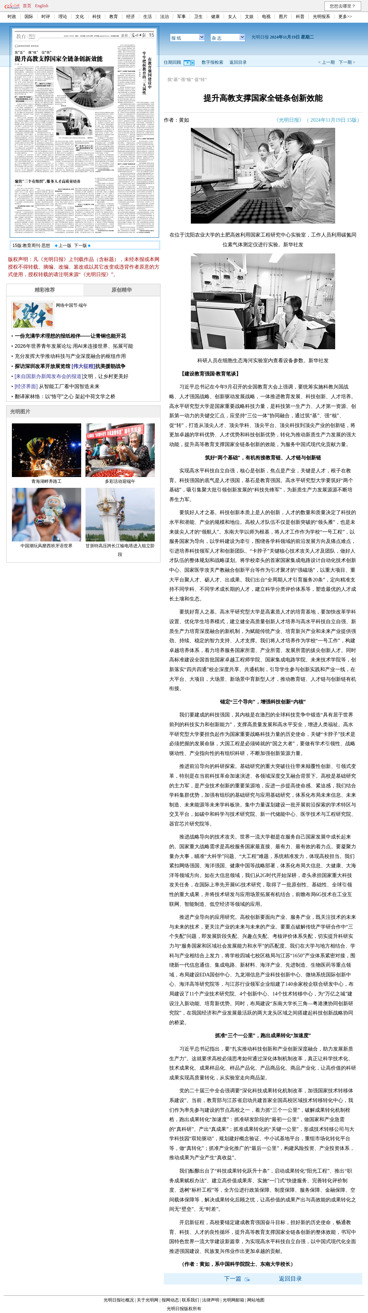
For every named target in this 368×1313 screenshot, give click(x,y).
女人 (232, 16)
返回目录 (238, 62)
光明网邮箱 (233, 1300)
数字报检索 (212, 62)
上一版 (63, 245)
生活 (147, 16)
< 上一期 (326, 62)
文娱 (249, 16)
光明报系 (321, 16)
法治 (164, 16)
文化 (79, 16)
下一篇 (237, 1279)
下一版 (82, 245)
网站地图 (255, 1300)
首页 (27, 5)
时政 (12, 16)
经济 (130, 16)
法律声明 (210, 1300)
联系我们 (190, 1300)
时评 (45, 16)
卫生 (198, 16)
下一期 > (347, 62)
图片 (283, 16)
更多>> (345, 16)
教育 (113, 16)
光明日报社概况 (119, 1300)
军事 (181, 16)
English (41, 5)
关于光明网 (147, 1300)
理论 (62, 16)
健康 (215, 16)
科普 (300, 16)
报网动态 (170, 1300)
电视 (266, 16)
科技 (96, 16)
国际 (29, 16)
